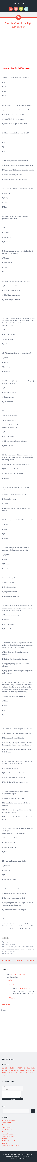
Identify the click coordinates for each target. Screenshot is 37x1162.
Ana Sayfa (18, 961)
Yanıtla (9, 980)
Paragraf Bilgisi (6, 1072)
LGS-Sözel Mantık (15, 1072)
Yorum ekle (6, 1005)
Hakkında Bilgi (10, 944)
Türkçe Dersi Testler (8, 1136)
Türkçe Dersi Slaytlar (25, 1072)
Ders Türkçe (18, 3)
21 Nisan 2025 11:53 (18, 974)
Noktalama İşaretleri (29, 1070)
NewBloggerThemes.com (18, 1158)
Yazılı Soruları (6, 1122)
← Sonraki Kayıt (6, 961)
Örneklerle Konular (8, 1134)
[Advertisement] (18, 48)
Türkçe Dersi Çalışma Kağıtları (11, 1145)
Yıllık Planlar (6, 1125)
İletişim (4, 1132)
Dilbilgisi (4, 1138)
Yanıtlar (11, 984)
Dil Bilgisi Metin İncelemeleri (10, 1141)
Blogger (31, 1154)
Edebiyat (11, 1070)
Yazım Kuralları (6, 1127)
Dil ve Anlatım (18, 1070)
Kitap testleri (9, 947)
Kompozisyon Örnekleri (13, 1067)
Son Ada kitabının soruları (21, 949)
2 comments (9, 953)
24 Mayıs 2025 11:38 (24, 988)
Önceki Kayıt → (31, 961)
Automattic (15, 1156)
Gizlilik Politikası (7, 1129)
